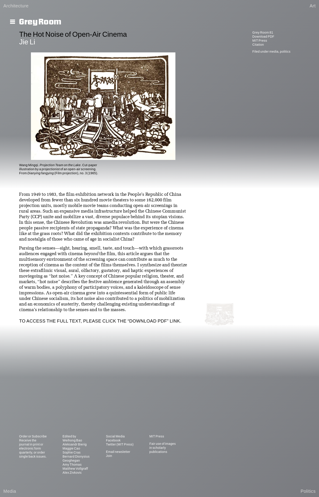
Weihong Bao (72, 440)
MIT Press (259, 40)
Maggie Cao (71, 448)
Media (9, 491)
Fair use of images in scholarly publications (162, 448)
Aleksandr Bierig (75, 444)
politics (285, 51)
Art (313, 5)
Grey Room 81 (262, 32)
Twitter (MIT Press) (120, 444)
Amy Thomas (72, 464)
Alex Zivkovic (72, 472)
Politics (308, 491)
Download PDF (263, 36)
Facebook (113, 440)
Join (109, 456)
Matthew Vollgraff (75, 468)
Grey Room (40, 22)
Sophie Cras (72, 452)
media (273, 51)
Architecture (16, 5)
